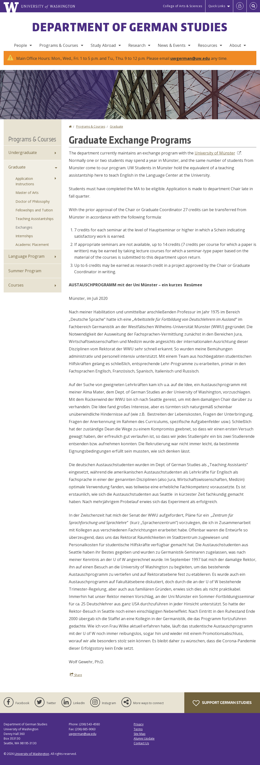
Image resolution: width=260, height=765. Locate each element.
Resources (207, 45)
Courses (16, 290)
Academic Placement (32, 249)
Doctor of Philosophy (32, 206)
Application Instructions (24, 186)
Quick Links (216, 6)
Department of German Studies (130, 27)
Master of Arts (27, 197)
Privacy (139, 729)
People (20, 45)
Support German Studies (222, 708)
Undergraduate (22, 157)
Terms (138, 734)
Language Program (26, 261)
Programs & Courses (58, 45)
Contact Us (141, 748)
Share (76, 680)
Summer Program (24, 275)
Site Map (139, 739)
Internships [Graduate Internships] (24, 240)
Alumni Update (144, 743)
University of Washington (31, 759)
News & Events (172, 45)
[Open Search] (253, 6)
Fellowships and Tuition (34, 215)
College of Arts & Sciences (182, 6)
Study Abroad (103, 45)
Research (136, 45)
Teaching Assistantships (34, 223)
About (235, 45)
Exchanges (23, 232)
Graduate (116, 131)
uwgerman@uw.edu (190, 63)
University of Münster (218, 158)
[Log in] (239, 6)
